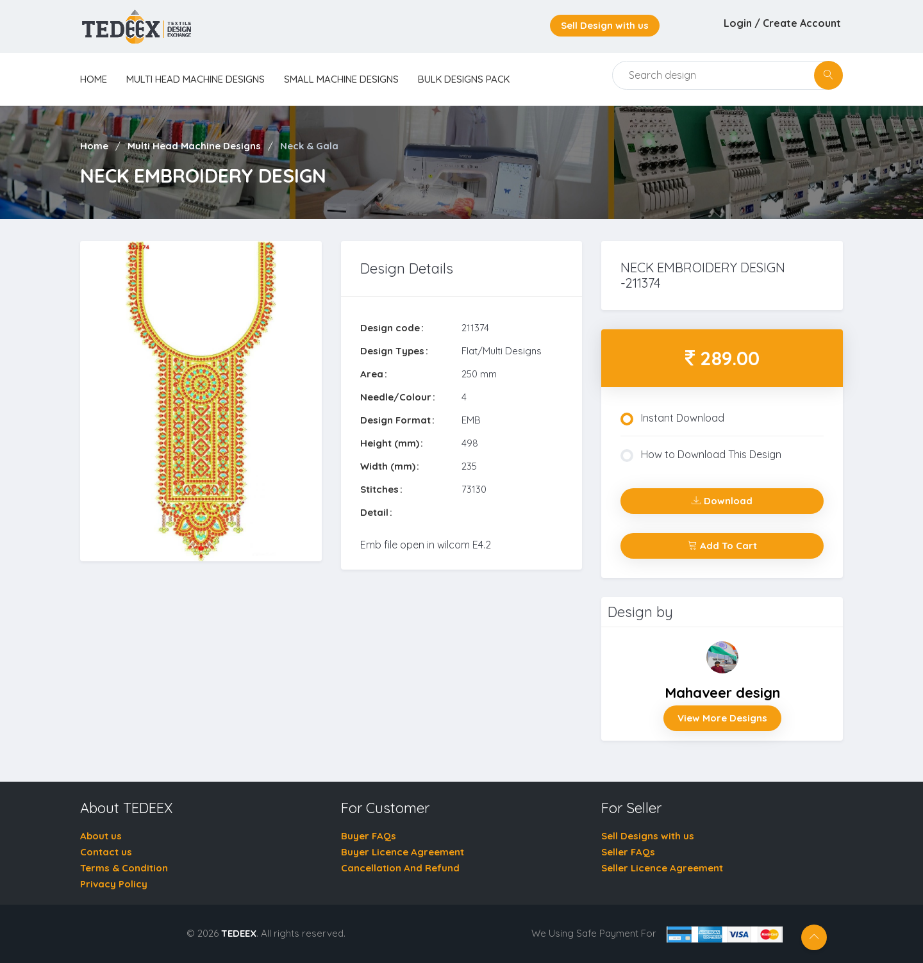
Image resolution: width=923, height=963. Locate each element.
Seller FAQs (628, 852)
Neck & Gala (309, 146)
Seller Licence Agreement (662, 868)
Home (94, 146)
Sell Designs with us (647, 836)
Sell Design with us (605, 25)
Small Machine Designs (341, 79)
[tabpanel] (201, 401)
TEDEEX (238, 933)
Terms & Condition (124, 868)
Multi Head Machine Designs (195, 79)
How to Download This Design (700, 455)
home (93, 79)
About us (101, 836)
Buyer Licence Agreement (402, 852)
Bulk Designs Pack (464, 79)
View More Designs (722, 718)
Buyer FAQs (368, 836)
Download (722, 501)
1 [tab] (200, 548)
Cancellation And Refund (400, 868)
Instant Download (672, 418)
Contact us (106, 852)
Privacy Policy (113, 884)
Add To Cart (722, 545)
